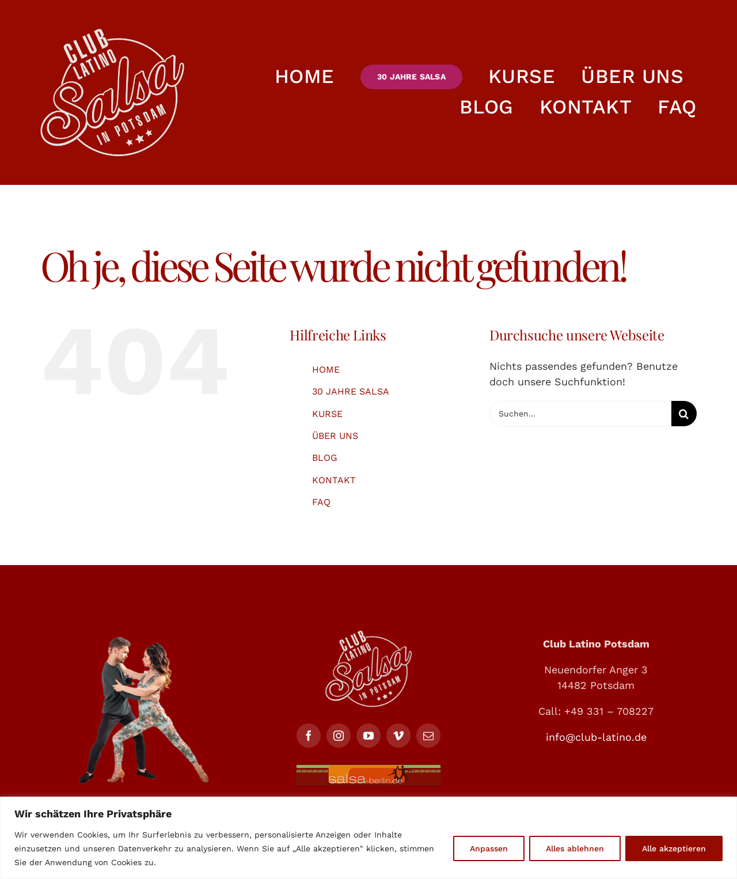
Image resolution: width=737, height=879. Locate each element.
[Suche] (684, 413)
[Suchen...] (580, 413)
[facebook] (309, 735)
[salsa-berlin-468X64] (368, 770)
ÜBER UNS (335, 435)
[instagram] (338, 735)
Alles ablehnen (575, 848)
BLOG (324, 457)
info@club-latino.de (596, 737)
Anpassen (489, 848)
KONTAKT (334, 480)
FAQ (321, 502)
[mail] (428, 735)
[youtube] (368, 735)
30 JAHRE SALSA (350, 391)
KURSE (327, 413)
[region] (368, 838)
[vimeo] (398, 735)
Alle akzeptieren (674, 848)
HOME (326, 369)
